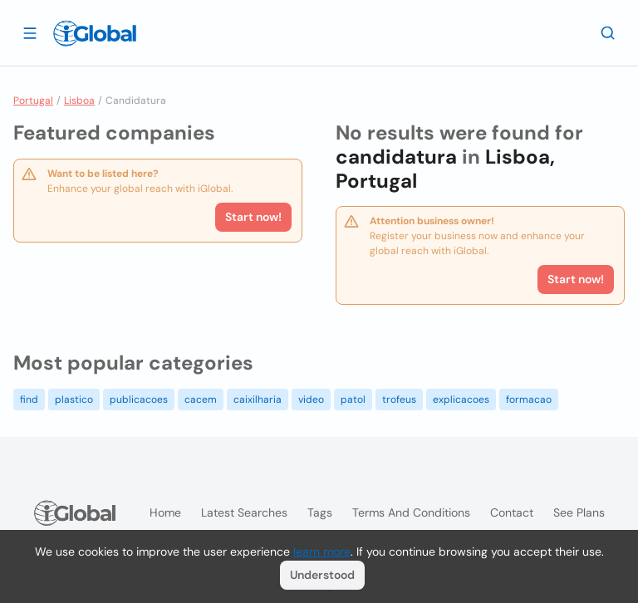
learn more (322, 551)
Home (165, 512)
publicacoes (139, 399)
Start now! (253, 216)
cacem (200, 399)
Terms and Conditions (411, 512)
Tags (319, 512)
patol (353, 399)
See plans (579, 512)
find (29, 399)
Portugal (33, 100)
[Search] (608, 32)
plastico (74, 399)
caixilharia (257, 399)
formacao (529, 399)
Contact (511, 512)
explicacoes (461, 399)
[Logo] (94, 33)
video (311, 399)
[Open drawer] (30, 32)
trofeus (399, 399)
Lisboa (79, 100)
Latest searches (244, 512)
